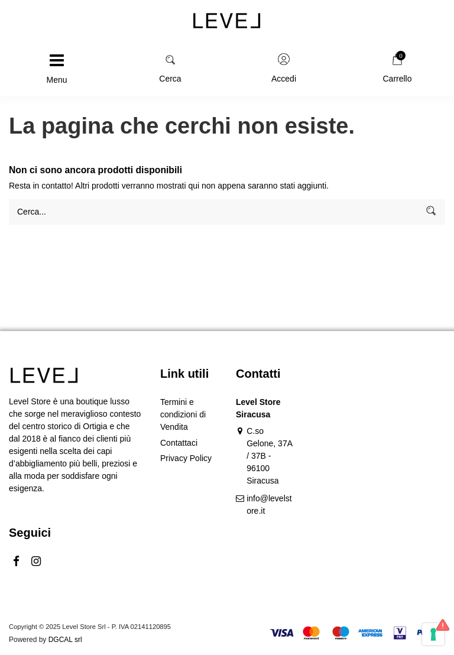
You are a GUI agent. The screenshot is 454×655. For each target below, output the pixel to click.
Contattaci (178, 443)
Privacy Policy (186, 458)
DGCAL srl (65, 639)
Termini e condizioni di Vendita (183, 414)
